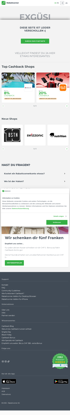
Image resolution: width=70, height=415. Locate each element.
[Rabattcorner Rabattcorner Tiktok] (8, 361)
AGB (3, 391)
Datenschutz (6, 394)
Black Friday (7, 335)
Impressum (6, 388)
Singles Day (6, 332)
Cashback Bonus (8, 338)
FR (58, 3)
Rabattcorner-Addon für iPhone (15, 299)
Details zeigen (59, 216)
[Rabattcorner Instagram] (5, 361)
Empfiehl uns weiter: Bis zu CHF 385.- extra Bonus (22, 343)
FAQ (3, 288)
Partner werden (8, 315)
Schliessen (57, 222)
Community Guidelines (11, 291)
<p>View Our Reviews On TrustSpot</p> (60, 361)
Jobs (3, 313)
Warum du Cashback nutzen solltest (16, 329)
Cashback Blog (8, 326)
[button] (3, 106)
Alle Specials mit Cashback (12, 340)
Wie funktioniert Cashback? (13, 293)
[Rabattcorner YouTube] (3, 361)
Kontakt (5, 285)
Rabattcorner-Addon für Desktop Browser (19, 296)
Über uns (5, 310)
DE (55, 3)
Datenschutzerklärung (20, 208)
